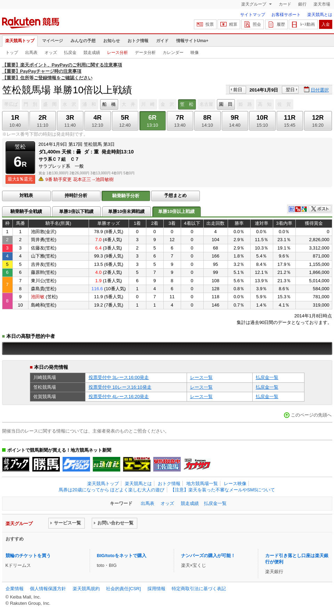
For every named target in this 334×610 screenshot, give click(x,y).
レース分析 (117, 52)
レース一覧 (201, 377)
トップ (12, 52)
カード (285, 4)
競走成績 (91, 52)
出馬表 (31, 52)
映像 (194, 52)
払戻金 (70, 52)
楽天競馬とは (319, 14)
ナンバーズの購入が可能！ (208, 555)
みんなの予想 (83, 40)
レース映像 (235, 483)
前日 (237, 89)
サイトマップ (252, 14)
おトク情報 (138, 40)
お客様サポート (286, 14)
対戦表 (26, 195)
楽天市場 (321, 4)
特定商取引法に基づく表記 (199, 588)
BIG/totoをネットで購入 (121, 555)
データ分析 (145, 52)
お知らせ (111, 40)
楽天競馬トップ (19, 40)
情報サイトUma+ (192, 40)
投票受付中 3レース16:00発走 (119, 377)
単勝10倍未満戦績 (126, 211)
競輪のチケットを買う (28, 555)
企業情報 (15, 588)
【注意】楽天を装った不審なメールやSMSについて (222, 489)
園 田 (226, 104)
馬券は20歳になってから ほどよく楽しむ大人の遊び (111, 489)
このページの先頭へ (311, 415)
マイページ (52, 40)
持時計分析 (76, 195)
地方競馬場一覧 (202, 483)
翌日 (290, 89)
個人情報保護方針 (48, 588)
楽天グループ (254, 4)
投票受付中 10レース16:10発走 (120, 387)
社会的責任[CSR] (123, 588)
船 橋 (109, 104)
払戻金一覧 (267, 377)
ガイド (162, 40)
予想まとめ (175, 195)
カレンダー (173, 52)
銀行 (302, 4)
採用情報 (156, 588)
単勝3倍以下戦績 (76, 211)
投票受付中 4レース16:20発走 (119, 396)
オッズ (50, 52)
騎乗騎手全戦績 (26, 211)
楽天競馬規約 (86, 588)
